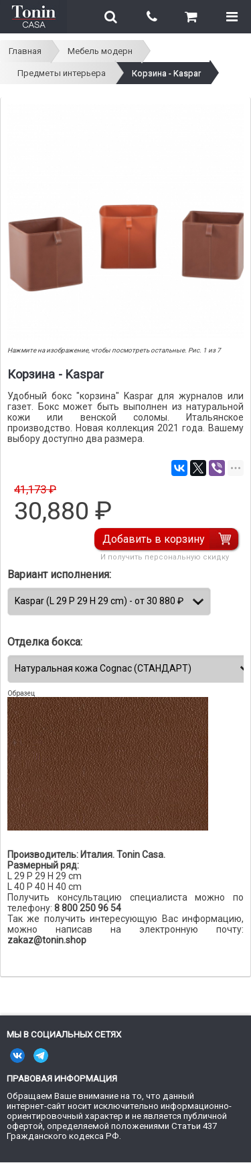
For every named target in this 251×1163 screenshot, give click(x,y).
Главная (25, 51)
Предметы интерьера (61, 73)
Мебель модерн (100, 51)
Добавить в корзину (153, 539)
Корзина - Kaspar (166, 73)
